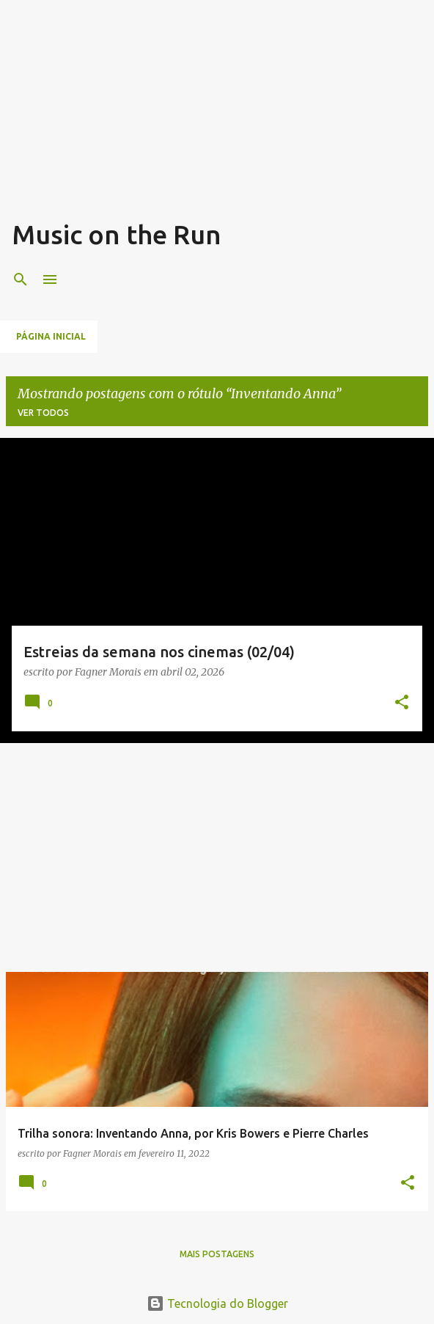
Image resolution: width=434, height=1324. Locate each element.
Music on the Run (116, 234)
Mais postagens (217, 1254)
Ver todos (43, 412)
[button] (402, 703)
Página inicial (51, 336)
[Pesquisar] (20, 279)
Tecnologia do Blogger (217, 1303)
